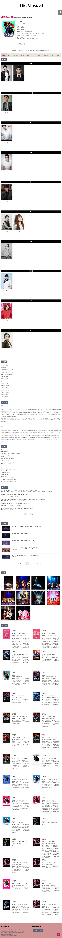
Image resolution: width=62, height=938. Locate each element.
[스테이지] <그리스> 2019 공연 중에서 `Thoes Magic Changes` (25, 555)
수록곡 (34, 55)
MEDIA (12, 12)
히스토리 (58, 55)
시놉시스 (22, 55)
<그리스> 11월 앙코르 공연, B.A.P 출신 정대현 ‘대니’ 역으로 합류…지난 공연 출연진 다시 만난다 (23, 499)
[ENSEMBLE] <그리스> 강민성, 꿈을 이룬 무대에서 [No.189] (14, 503)
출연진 (9, 55)
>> (42, 514)
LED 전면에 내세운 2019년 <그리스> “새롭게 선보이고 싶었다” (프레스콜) (18, 508)
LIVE (21, 12)
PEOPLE (30, 12)
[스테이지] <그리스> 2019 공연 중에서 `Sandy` (22, 533)
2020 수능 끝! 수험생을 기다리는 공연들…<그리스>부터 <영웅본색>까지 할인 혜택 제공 (21, 490)
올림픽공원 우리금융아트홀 (28, 31)
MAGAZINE (7, 12)
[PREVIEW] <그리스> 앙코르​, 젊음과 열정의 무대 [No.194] (14, 494)
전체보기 (4, 55)
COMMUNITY (41, 12)
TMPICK (16, 12)
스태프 (16, 55)
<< (19, 514)
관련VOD (46, 55)
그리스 (14, 630)
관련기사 (40, 55)
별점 (28, 55)
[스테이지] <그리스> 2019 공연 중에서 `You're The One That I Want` (26, 526)
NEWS (2, 12)
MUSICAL (25, 12)
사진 (52, 55)
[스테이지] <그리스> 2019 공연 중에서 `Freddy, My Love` (24, 548)
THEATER (35, 12)
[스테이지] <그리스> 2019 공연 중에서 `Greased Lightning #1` (25, 540)
